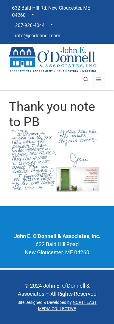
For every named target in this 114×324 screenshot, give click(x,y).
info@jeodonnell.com (37, 35)
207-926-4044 (30, 25)
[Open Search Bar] (86, 79)
